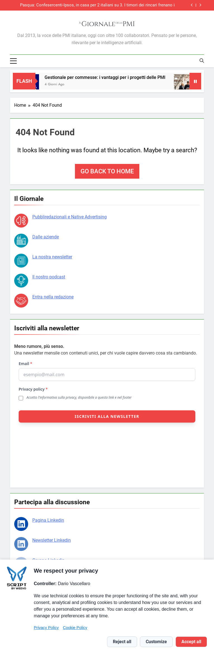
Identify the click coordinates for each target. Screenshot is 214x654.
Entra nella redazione (53, 296)
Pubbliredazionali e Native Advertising (69, 216)
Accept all (191, 641)
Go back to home (107, 171)
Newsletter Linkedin (51, 540)
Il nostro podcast (48, 276)
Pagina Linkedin (48, 520)
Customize (156, 641)
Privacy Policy (46, 627)
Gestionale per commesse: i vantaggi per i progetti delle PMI (107, 77)
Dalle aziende (45, 236)
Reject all (122, 641)
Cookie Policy (75, 627)
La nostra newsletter (52, 256)
